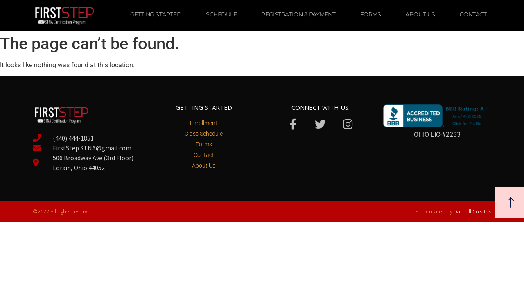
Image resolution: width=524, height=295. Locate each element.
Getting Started (155, 14)
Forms (370, 14)
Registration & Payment (298, 14)
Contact (473, 14)
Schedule (221, 14)
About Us (420, 14)
